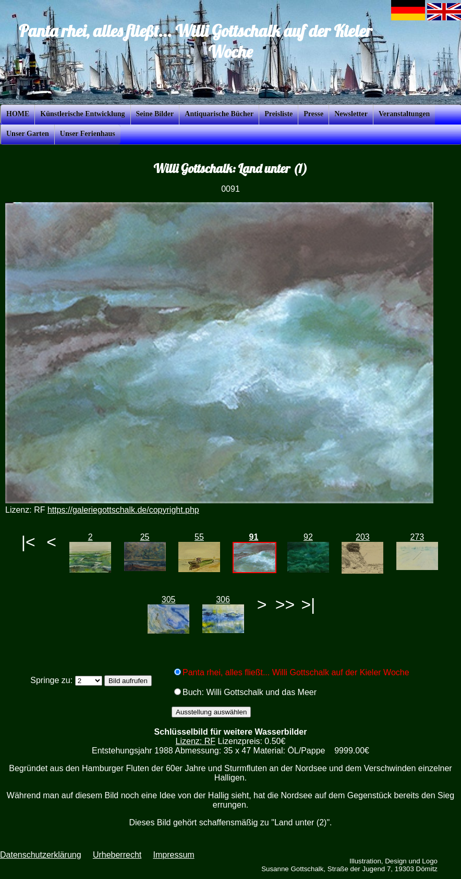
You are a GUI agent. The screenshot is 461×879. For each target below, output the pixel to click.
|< (28, 542)
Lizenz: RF (195, 741)
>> (285, 604)
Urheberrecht (117, 854)
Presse (313, 114)
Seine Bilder (155, 114)
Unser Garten (27, 134)
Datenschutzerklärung (40, 854)
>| (308, 604)
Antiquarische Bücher (219, 114)
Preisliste (278, 114)
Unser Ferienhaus (87, 134)
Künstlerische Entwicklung (82, 114)
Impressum (173, 854)
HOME (17, 114)
